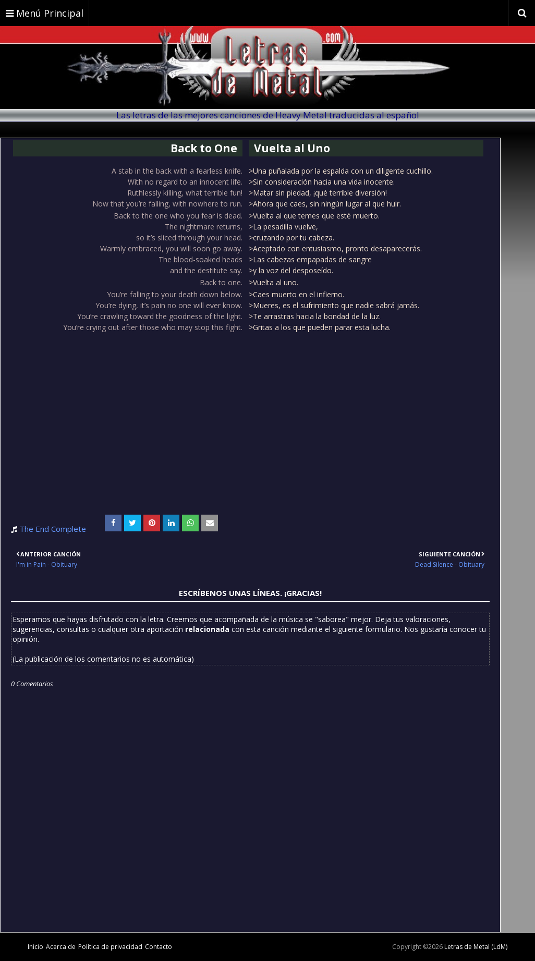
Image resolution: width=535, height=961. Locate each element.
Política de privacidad (110, 946)
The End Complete (52, 529)
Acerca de (61, 946)
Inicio (35, 946)
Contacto (158, 946)
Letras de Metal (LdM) (475, 946)
